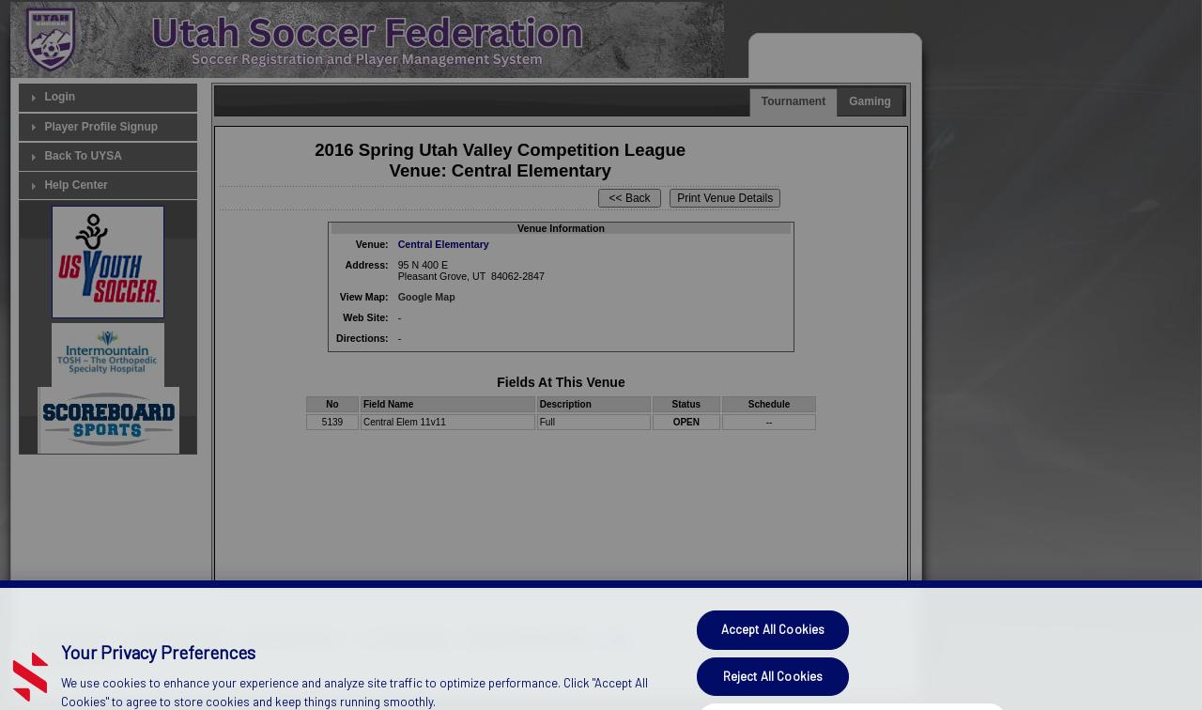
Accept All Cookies (772, 649)
